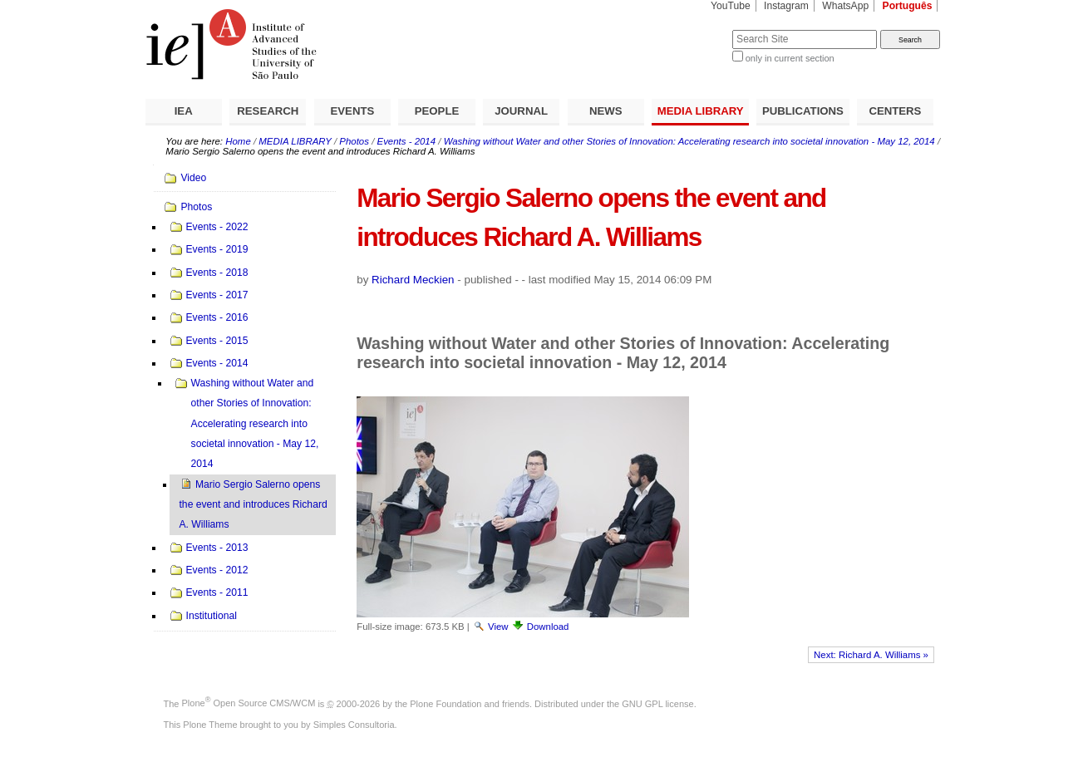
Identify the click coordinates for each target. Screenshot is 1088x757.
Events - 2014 (406, 141)
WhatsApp (845, 6)
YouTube (731, 6)
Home (238, 141)
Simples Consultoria (354, 725)
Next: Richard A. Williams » (871, 655)
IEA (184, 111)
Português (908, 6)
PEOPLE (437, 111)
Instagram (786, 6)
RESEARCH (267, 111)
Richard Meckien (413, 279)
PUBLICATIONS (803, 111)
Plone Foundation (445, 703)
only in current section (790, 58)
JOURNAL (521, 111)
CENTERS (895, 111)
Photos (354, 141)
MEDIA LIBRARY (700, 111)
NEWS (606, 111)
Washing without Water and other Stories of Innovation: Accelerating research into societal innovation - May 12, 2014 (689, 141)
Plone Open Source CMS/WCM (249, 703)
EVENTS (353, 111)
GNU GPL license (657, 703)
